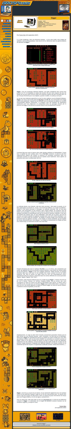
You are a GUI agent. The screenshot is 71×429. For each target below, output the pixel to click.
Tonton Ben (22, 35)
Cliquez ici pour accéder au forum (41, 425)
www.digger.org (47, 399)
